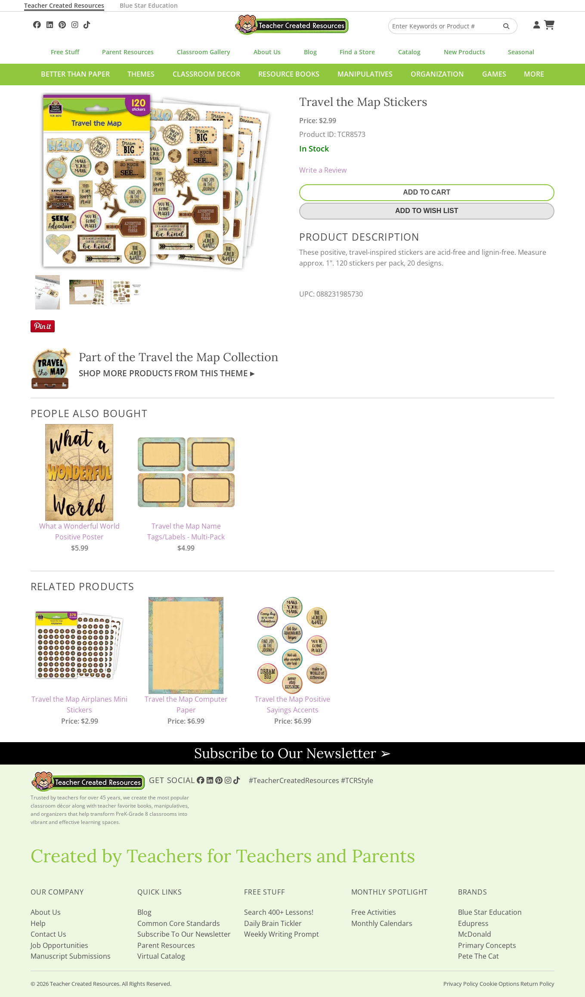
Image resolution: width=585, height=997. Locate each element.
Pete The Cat (478, 956)
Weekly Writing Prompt (281, 934)
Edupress (473, 923)
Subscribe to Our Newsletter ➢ (292, 753)
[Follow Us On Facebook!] (37, 23)
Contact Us (48, 934)
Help (38, 923)
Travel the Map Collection (208, 357)
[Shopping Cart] (548, 23)
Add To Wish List (426, 210)
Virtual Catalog (161, 956)
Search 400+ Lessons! (278, 912)
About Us (267, 52)
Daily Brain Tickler (273, 923)
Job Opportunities (59, 945)
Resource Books (288, 74)
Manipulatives (365, 74)
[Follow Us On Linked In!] (49, 23)
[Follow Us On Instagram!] (74, 23)
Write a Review (323, 170)
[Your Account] (535, 23)
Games (494, 74)
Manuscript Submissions (71, 956)
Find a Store (357, 52)
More (534, 74)
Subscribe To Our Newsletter (184, 934)
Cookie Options (499, 984)
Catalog (409, 52)
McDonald (474, 934)
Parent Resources (128, 52)
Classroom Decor (206, 74)
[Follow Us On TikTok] (87, 23)
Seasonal (521, 52)
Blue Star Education (149, 5)
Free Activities (373, 912)
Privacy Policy (460, 984)
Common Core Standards (178, 923)
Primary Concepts (487, 945)
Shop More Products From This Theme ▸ (166, 373)
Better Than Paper (75, 74)
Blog (310, 52)
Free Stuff (65, 52)
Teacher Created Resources (64, 5)
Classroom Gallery (203, 52)
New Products (464, 52)
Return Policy (537, 984)
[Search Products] (503, 26)
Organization (437, 74)
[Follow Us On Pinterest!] (62, 23)
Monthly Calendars (381, 923)
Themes (141, 74)
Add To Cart (426, 192)
